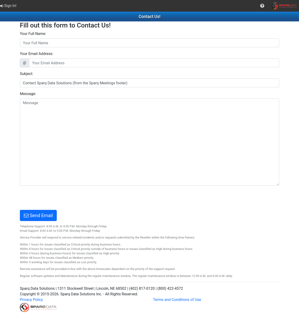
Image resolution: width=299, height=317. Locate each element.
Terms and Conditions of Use (177, 299)
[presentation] (55, 198)
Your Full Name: (33, 33)
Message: (28, 94)
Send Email (38, 215)
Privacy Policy (31, 299)
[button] (262, 5)
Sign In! (8, 5)
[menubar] (149, 6)
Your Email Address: (36, 53)
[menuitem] (9, 6)
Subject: (26, 74)
